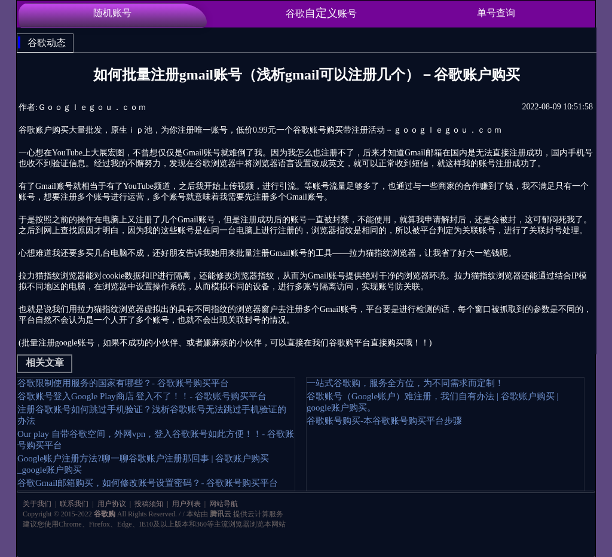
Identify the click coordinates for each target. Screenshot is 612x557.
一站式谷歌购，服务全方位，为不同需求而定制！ (405, 383)
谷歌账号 (321, 13)
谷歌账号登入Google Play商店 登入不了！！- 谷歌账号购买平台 (142, 396)
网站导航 (222, 504)
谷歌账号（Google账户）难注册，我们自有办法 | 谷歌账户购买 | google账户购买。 (432, 401)
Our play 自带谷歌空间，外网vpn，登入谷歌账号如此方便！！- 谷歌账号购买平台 (155, 439)
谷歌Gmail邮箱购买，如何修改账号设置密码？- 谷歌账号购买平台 (147, 483)
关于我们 (38, 504)
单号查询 (496, 13)
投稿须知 (149, 504)
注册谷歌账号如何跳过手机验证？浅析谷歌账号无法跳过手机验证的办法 (151, 415)
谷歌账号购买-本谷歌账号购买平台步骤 (384, 421)
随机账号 (112, 13)
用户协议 (112, 504)
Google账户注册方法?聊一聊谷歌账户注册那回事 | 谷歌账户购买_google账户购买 (143, 464)
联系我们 (74, 504)
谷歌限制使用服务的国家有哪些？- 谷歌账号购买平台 (123, 383)
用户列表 (186, 504)
